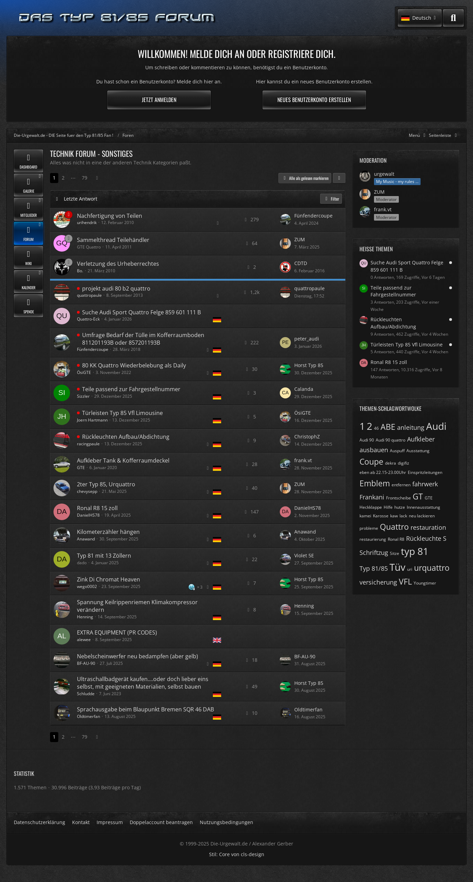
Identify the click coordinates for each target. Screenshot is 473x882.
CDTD (300, 263)
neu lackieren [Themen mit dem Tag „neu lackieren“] (422, 516)
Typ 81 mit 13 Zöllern (104, 555)
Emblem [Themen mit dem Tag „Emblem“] (374, 483)
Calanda (303, 389)
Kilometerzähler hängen (108, 532)
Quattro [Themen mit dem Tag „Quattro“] (394, 526)
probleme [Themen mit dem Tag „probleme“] (368, 528)
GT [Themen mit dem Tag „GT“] (418, 496)
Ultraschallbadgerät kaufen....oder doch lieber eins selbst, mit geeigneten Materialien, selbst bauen (142, 682)
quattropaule (89, 295)
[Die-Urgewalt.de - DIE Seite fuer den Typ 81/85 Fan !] (117, 18)
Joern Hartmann (92, 420)
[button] (420, 18)
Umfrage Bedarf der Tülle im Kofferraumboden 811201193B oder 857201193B (143, 338)
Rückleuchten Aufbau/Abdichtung (125, 436)
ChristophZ (307, 436)
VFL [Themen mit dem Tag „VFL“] (405, 581)
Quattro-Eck (88, 319)
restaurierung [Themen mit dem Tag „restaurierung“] (372, 539)
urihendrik (87, 222)
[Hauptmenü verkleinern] (418, 135)
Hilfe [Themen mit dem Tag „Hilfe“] (388, 507)
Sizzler (83, 396)
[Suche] (453, 18)
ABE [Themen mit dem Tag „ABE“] (388, 426)
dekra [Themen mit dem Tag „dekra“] (390, 463)
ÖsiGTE (84, 372)
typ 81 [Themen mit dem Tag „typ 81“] (414, 551)
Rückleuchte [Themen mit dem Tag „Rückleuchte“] (423, 538)
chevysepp (87, 491)
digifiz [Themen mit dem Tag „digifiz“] (403, 463)
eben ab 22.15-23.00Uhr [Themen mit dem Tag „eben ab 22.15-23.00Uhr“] (382, 472)
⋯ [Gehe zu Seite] (73, 177)
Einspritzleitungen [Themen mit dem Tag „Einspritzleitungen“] (425, 472)
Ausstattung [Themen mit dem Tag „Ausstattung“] (418, 451)
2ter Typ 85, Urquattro (106, 484)
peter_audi (306, 338)
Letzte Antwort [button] (80, 198)
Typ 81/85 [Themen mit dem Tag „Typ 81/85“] (373, 568)
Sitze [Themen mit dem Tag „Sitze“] (394, 553)
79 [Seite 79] (84, 177)
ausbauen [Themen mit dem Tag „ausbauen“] (373, 450)
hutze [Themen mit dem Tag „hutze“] (399, 507)
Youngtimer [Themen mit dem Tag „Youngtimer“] (425, 583)
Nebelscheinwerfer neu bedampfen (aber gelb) (137, 656)
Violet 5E (304, 555)
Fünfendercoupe (313, 215)
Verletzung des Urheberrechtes (118, 263)
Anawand (86, 539)
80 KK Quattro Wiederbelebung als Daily (134, 365)
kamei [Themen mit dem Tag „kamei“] (365, 516)
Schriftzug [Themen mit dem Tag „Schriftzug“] (373, 552)
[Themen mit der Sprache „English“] (217, 640)
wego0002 (87, 586)
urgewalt (384, 174)
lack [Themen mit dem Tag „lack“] (403, 516)
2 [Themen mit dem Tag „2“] (369, 426)
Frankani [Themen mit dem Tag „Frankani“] (371, 497)
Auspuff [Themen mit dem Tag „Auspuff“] (397, 451)
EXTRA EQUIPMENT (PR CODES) (117, 632)
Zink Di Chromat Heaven (108, 579)
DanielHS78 (88, 515)
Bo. (80, 271)
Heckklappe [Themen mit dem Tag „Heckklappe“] (370, 507)
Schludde (86, 694)
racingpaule (88, 444)
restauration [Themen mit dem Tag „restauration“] (428, 527)
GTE (81, 467)
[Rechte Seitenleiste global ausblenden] (444, 135)
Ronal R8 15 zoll (97, 508)
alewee (84, 639)
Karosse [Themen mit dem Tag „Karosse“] (380, 516)
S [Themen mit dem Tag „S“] (444, 538)
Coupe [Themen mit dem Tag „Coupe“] (371, 461)
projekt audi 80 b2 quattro (116, 288)
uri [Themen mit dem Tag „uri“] (409, 569)
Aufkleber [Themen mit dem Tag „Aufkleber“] (421, 439)
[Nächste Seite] (97, 178)
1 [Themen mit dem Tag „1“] (362, 426)
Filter (331, 199)
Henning (85, 617)
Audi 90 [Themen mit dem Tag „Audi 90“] (366, 440)
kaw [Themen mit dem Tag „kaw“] (394, 516)
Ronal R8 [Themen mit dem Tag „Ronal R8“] (396, 539)
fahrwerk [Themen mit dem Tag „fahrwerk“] (425, 484)
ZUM (299, 239)
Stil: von (236, 854)
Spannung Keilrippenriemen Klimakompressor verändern (137, 606)
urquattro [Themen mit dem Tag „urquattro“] (432, 567)
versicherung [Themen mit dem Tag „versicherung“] (378, 582)
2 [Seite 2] (63, 177)
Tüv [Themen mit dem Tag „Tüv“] (397, 567)
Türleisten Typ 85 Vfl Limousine (122, 413)
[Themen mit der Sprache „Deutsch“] (217, 319)
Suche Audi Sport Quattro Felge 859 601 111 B (141, 312)
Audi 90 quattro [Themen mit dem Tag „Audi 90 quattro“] (390, 440)
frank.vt (303, 460)
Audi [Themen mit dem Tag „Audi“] (436, 426)
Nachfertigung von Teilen (109, 216)
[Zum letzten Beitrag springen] (285, 219)
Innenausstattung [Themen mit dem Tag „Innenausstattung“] (423, 507)
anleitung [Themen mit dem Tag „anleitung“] (410, 427)
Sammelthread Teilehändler (113, 240)
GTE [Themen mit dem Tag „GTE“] (429, 498)
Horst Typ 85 (308, 365)
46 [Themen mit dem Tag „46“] (376, 428)
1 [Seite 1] (54, 177)
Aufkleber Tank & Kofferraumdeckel (123, 460)
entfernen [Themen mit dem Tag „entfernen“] (401, 485)
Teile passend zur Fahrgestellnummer (131, 389)
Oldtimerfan (88, 716)
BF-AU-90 (86, 663)
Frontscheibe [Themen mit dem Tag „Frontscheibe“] (398, 498)
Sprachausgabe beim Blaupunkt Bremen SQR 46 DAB (145, 709)
